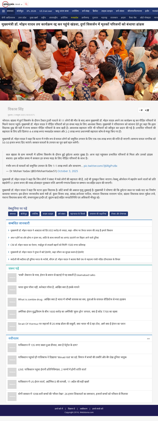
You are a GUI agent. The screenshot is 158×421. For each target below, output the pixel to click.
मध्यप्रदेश (74, 17)
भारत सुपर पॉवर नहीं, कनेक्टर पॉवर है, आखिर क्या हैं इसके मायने (48, 287)
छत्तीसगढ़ (85, 17)
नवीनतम (13, 338)
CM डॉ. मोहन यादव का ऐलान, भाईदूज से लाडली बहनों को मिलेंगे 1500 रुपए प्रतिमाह (48, 245)
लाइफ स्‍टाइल (107, 10)
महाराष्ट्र (104, 17)
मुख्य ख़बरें (34, 17)
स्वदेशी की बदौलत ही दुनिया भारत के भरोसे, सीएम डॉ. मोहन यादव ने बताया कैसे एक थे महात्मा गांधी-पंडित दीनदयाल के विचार (65, 259)
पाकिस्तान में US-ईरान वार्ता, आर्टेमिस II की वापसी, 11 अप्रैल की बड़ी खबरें (53, 381)
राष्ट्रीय (43, 17)
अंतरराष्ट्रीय (53, 17)
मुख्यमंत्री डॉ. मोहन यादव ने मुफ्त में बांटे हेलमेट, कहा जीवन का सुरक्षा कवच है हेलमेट (47, 252)
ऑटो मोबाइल (145, 17)
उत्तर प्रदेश (22, 17)
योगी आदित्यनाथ (8, 17)
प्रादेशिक (64, 17)
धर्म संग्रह (85, 10)
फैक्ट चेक (133, 17)
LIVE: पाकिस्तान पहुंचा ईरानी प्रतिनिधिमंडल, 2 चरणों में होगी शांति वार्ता (52, 369)
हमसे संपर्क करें (97, 408)
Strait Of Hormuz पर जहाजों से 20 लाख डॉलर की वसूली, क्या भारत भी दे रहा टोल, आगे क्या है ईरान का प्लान (71, 323)
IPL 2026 (31, 10)
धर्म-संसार (120, 10)
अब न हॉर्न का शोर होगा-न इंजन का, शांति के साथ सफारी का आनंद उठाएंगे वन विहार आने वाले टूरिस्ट (55, 237)
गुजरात (95, 17)
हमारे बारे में (59, 408)
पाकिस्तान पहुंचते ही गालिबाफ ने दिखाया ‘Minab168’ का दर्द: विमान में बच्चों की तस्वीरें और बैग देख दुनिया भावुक (72, 357)
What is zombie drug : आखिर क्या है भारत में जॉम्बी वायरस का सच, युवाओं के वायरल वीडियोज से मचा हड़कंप (72, 299)
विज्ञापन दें (71, 408)
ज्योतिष (75, 10)
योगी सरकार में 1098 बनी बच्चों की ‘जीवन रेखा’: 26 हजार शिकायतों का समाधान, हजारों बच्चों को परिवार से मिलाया (73, 394)
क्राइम (123, 17)
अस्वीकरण (83, 408)
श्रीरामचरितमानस (135, 10)
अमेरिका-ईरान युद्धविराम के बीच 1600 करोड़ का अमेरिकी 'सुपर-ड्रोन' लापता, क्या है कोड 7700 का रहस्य (67, 311)
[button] (3, 11)
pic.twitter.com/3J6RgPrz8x (100, 166)
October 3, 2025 (68, 171)
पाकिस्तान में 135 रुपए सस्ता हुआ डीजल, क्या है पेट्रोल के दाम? (48, 345)
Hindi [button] (18, 4)
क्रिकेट (95, 10)
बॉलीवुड (20, 10)
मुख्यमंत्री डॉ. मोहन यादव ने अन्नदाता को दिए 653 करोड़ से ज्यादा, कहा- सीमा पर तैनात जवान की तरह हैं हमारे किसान (62, 230)
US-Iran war (45, 10)
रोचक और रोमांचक (118, 213)
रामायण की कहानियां (98, 213)
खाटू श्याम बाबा (62, 10)
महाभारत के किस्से (77, 213)
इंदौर (147, 10)
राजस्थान (114, 17)
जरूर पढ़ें (13, 268)
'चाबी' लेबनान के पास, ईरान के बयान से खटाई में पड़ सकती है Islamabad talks (56, 275)
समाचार (10, 10)
